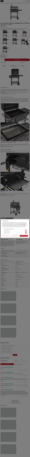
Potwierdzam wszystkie (24, 235)
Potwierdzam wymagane (15, 235)
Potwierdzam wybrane (6, 235)
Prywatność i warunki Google (22, 224)
